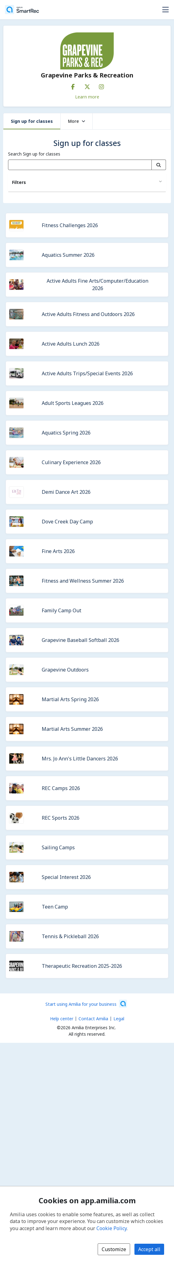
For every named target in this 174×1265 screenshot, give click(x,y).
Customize (114, 1249)
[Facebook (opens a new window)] (73, 85)
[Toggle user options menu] (165, 9)
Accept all (149, 1249)
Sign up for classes (32, 121)
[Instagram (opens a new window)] (101, 85)
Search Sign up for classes (34, 154)
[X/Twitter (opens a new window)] (87, 85)
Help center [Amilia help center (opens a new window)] (61, 1019)
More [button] (76, 121)
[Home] (22, 9)
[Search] (158, 165)
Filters (19, 182)
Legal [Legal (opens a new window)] (118, 1019)
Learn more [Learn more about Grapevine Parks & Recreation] (87, 97)
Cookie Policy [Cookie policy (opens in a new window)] (111, 1228)
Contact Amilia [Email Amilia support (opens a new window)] (93, 1019)
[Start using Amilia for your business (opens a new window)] (86, 1004)
